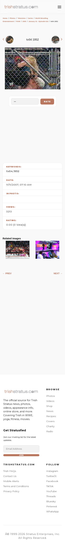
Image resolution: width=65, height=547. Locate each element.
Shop (49, 406)
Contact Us (9, 476)
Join (21, 455)
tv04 (9, 171)
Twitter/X (51, 476)
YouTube (51, 491)
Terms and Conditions (16, 486)
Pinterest (51, 506)
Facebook (52, 481)
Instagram (52, 471)
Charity (50, 426)
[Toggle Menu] (59, 7)
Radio (49, 431)
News (49, 411)
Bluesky (51, 501)
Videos (50, 401)
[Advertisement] (33, 134)
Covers (50, 421)
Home (5, 18)
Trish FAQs (9, 471)
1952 (16, 171)
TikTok (49, 486)
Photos (12, 18)
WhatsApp (52, 511)
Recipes (51, 416)
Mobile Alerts (11, 481)
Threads (51, 496)
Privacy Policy (11, 491)
